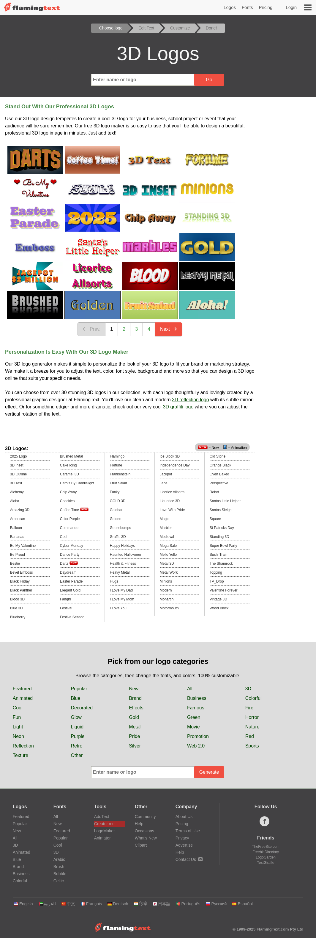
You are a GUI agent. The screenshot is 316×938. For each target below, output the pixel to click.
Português (188, 903)
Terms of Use (188, 830)
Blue (75, 698)
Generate (209, 772)
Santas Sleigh (221, 510)
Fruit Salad (118, 483)
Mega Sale (168, 546)
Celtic (58, 880)
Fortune (116, 465)
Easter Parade (71, 581)
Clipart (141, 845)
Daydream (68, 572)
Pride (134, 736)
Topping (216, 572)
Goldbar (116, 510)
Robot (214, 492)
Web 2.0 (196, 745)
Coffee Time (74, 510)
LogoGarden (266, 857)
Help (139, 823)
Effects (136, 707)
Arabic (59, 859)
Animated (23, 698)
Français (91, 903)
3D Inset (16, 465)
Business (196, 698)
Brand (135, 698)
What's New (146, 838)
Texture (20, 755)
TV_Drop (217, 581)
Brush (58, 866)
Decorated (82, 707)
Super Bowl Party (223, 546)
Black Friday (20, 581)
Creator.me (104, 823)
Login (291, 7)
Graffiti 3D (118, 537)
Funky (115, 492)
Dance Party (70, 555)
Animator (102, 838)
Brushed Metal (71, 456)
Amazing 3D (19, 510)
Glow (76, 717)
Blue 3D (16, 608)
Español (242, 903)
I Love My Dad (121, 590)
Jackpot (166, 474)
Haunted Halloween (125, 555)
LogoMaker (104, 830)
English (23, 903)
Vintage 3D (218, 599)
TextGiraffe (265, 863)
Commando (69, 528)
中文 (68, 903)
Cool (63, 537)
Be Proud (17, 555)
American (17, 519)
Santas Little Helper (225, 501)
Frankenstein (120, 474)
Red (249, 736)
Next (168, 329)
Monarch (167, 599)
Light (18, 726)
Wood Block (219, 608)
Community (145, 816)
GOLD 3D (118, 501)
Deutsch (117, 903)
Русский (216, 903)
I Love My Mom (122, 599)
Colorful (253, 698)
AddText (101, 816)
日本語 (161, 903)
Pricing (265, 7)
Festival (66, 608)
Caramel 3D (69, 474)
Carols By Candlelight (77, 483)
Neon (18, 736)
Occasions (144, 830)
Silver (135, 745)
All (189, 688)
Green (193, 717)
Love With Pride (172, 510)
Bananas (17, 537)
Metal (134, 726)
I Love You (118, 608)
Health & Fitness (123, 563)
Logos (230, 7)
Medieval (167, 537)
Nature (252, 726)
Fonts (247, 7)
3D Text (16, 483)
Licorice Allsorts (172, 492)
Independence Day (175, 465)
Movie (193, 726)
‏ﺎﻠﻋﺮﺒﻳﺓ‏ (47, 903)
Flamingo (117, 456)
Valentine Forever (224, 590)
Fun (17, 717)
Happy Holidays (122, 546)
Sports (252, 745)
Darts (69, 563)
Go (209, 79)
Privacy (182, 838)
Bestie (15, 563)
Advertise (184, 845)
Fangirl (65, 599)
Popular (79, 688)
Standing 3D (219, 537)
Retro (76, 745)
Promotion (198, 736)
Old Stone (217, 456)
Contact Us (189, 859)
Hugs (114, 581)
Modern (166, 590)
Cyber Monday (71, 546)
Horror (252, 717)
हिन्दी (140, 903)
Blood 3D (17, 599)
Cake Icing (68, 465)
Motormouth (169, 608)
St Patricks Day (222, 528)
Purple (77, 736)
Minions (166, 581)
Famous (195, 707)
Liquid (77, 726)
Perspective (219, 483)
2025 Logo (18, 456)
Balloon (16, 528)
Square (215, 519)
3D (248, 688)
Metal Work (169, 572)
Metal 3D (167, 563)
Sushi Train (218, 555)
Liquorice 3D (170, 501)
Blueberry (17, 617)
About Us (184, 816)
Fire (249, 707)
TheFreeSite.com (265, 847)
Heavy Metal (120, 572)
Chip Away (68, 492)
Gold (134, 717)
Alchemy (17, 492)
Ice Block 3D (170, 456)
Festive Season (72, 617)
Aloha (14, 501)
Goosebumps (120, 528)
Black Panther (21, 590)
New (133, 688)
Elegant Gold (70, 590)
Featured (22, 688)
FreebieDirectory (265, 852)
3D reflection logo (190, 399)
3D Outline (18, 474)
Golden (115, 519)
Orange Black (220, 465)
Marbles (166, 528)
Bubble (60, 873)
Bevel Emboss (21, 572)
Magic (164, 519)
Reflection (23, 745)
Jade (164, 483)
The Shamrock (221, 563)
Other (77, 755)
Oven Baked (219, 474)
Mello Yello (168, 555)
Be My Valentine (23, 546)
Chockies (67, 501)
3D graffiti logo (178, 406)
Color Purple (70, 519)
